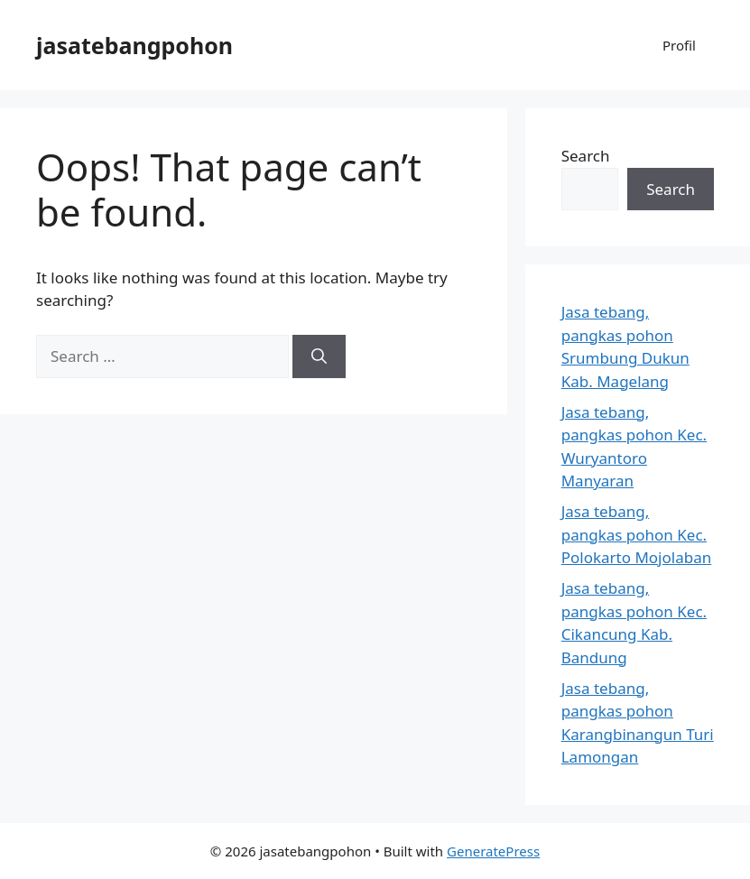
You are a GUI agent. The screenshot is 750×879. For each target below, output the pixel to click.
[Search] (319, 356)
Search (585, 155)
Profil (679, 45)
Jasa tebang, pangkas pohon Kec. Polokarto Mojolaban (636, 534)
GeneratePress (493, 851)
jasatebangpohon (134, 45)
